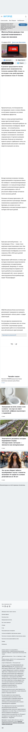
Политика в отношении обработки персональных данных (14, 636)
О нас (3, 627)
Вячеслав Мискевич (19, 42)
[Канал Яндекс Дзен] (7, 63)
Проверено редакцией (9, 335)
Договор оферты (5, 614)
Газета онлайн (4, 20)
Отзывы (3, 625)
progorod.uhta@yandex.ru (7, 662)
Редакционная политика (7, 619)
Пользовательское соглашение (8, 630)
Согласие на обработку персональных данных (11, 633)
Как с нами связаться (6, 622)
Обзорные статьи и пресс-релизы (9, 611)
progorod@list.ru (9, 660)
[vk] (12, 344)
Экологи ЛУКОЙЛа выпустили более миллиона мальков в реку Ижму (14, 381)
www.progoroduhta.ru (13, 649)
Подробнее (11, 717)
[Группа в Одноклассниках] (5, 606)
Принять (23, 24)
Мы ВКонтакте (20, 20)
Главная (3, 641)
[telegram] (16, 344)
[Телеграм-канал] (20, 63)
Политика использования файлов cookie (10, 638)
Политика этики (5, 617)
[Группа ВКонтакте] (7, 60)
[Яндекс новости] (20, 60)
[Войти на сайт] (25, 16)
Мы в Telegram (12, 20)
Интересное (4, 644)
